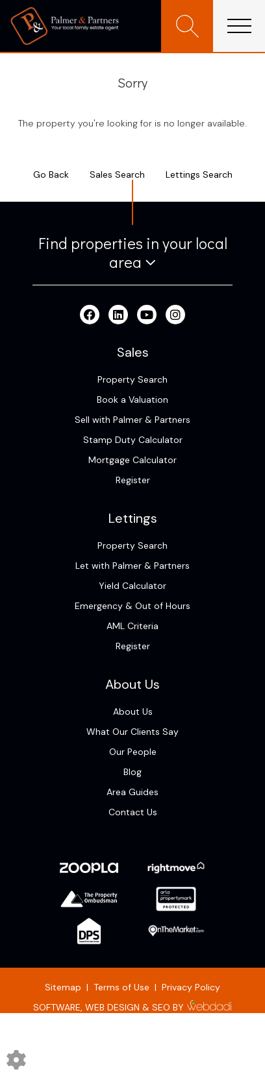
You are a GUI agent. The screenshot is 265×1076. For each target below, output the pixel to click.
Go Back (51, 174)
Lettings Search (199, 174)
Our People (133, 752)
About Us (133, 711)
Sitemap (63, 987)
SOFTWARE (57, 1007)
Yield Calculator (132, 586)
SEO (161, 1007)
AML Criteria (132, 626)
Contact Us (132, 812)
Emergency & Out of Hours (132, 606)
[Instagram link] (175, 315)
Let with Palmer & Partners (132, 565)
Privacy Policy (191, 987)
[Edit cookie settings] (16, 1059)
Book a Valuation (132, 399)
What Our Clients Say (132, 731)
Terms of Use (121, 987)
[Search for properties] (187, 26)
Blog (132, 772)
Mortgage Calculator (132, 460)
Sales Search (117, 174)
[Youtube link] (147, 315)
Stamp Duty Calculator (133, 440)
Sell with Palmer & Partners (132, 419)
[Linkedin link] (118, 315)
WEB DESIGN (112, 1007)
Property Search (132, 379)
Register (133, 480)
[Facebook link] (89, 315)
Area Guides (132, 792)
